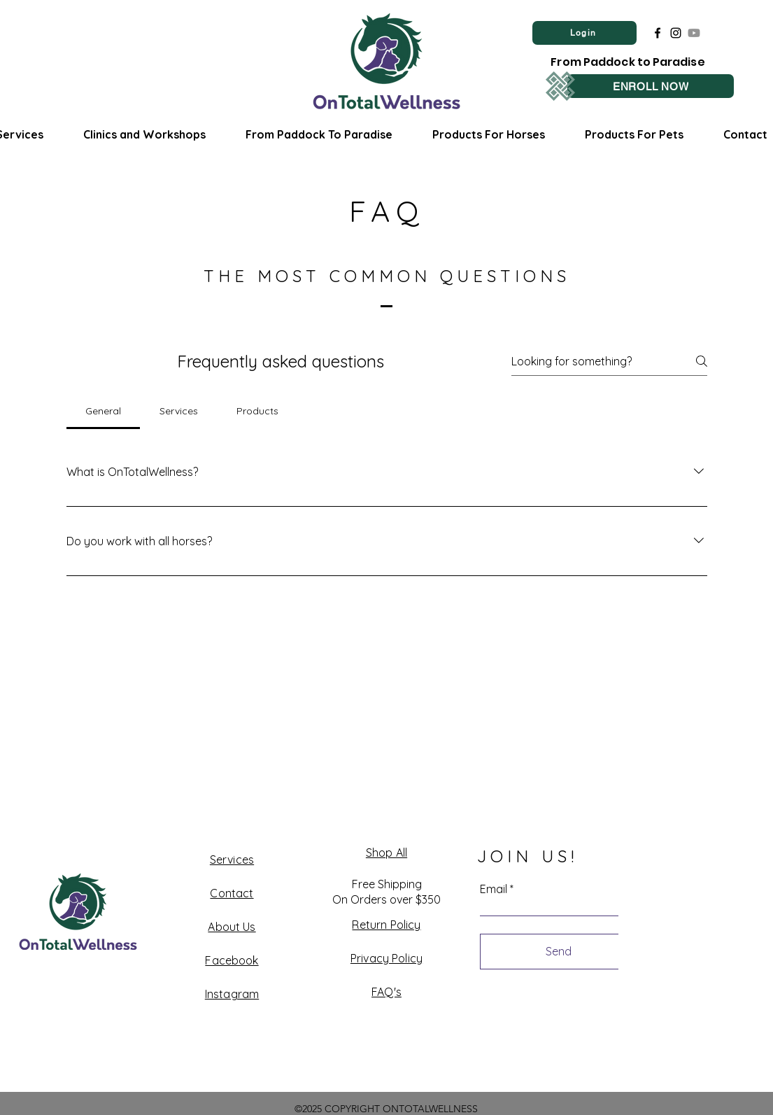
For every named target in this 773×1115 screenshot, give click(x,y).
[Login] (584, 33)
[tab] (103, 411)
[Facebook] (658, 33)
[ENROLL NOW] (650, 86)
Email (493, 889)
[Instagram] (676, 33)
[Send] (558, 951)
